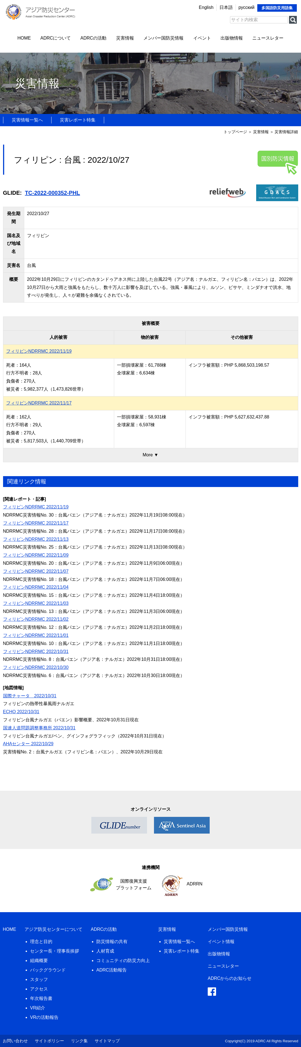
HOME (24, 38)
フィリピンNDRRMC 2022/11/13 (36, 539)
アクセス (39, 989)
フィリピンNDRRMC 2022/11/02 (36, 619)
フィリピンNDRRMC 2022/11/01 (36, 635)
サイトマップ (107, 1040)
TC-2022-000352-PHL (52, 193)
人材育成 (105, 951)
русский (246, 7)
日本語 (226, 7)
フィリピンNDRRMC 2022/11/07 (36, 571)
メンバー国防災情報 (163, 38)
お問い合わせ (15, 1040)
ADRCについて (55, 38)
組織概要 (39, 960)
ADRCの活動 (93, 38)
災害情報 (125, 38)
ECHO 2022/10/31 (21, 711)
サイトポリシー (49, 1040)
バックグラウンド (48, 970)
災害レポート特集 (78, 120)
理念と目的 (41, 941)
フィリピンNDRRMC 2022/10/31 (36, 651)
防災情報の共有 (112, 941)
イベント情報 (221, 941)
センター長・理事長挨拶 (54, 951)
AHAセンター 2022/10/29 (28, 743)
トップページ (235, 132)
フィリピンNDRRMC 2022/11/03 (36, 603)
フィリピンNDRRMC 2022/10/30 (36, 667)
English (206, 7)
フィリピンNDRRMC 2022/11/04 (36, 587)
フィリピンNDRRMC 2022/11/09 (36, 555)
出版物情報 (232, 38)
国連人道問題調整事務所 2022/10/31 (39, 727)
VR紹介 (37, 1007)
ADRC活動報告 (111, 970)
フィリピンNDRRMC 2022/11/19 (39, 351)
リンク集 (79, 1040)
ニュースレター (267, 38)
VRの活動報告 (44, 1017)
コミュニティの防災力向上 (123, 960)
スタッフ (39, 979)
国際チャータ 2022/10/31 (30, 695)
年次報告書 (41, 998)
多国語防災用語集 (277, 8)
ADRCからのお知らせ (229, 978)
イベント (202, 38)
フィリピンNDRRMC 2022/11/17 (39, 403)
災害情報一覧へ (27, 120)
